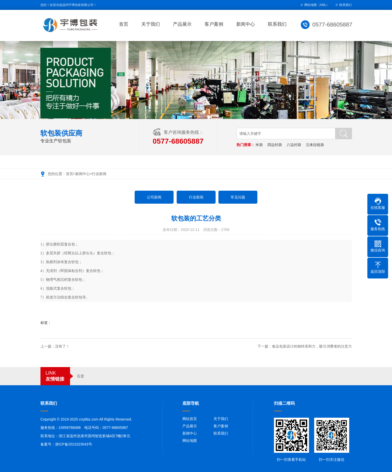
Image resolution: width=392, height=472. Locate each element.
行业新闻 (99, 174)
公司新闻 (154, 197)
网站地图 (189, 440)
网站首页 (189, 419)
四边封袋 (275, 145)
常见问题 (238, 197)
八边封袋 (294, 145)
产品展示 (183, 24)
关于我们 (151, 24)
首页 (124, 24)
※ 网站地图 (308, 5)
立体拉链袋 (315, 145)
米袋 (259, 145)
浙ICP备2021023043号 (73, 444)
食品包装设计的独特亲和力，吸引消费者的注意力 (312, 346)
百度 (80, 376)
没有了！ (62, 346)
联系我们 (345, 5)
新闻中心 (246, 24)
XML (323, 5)
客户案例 (214, 24)
